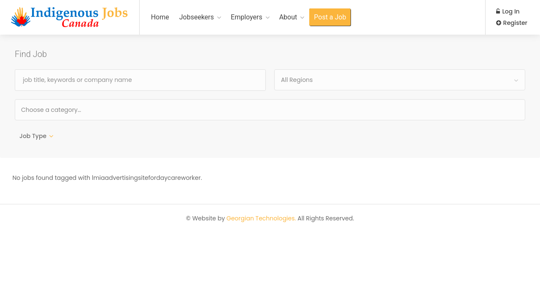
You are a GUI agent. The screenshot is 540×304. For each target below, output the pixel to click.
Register (511, 23)
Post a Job (330, 17)
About (288, 17)
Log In (508, 11)
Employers (246, 17)
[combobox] (399, 79)
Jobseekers (196, 17)
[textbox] (78, 109)
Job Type (32, 136)
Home (160, 17)
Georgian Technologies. (261, 219)
